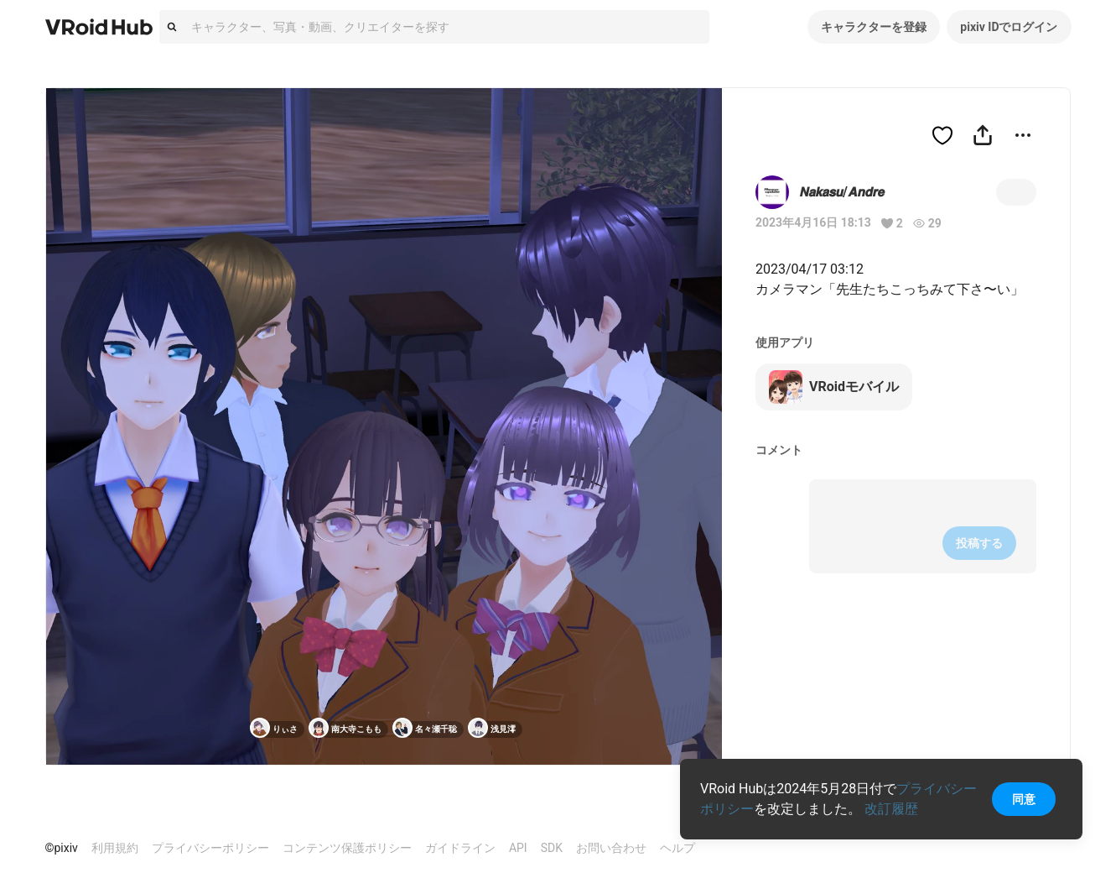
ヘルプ (677, 848)
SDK (552, 848)
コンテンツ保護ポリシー (347, 848)
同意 (1024, 799)
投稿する (979, 543)
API (518, 848)
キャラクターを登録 (874, 27)
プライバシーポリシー (210, 848)
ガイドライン (460, 848)
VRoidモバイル (834, 387)
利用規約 (114, 848)
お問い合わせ (611, 848)
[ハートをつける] (942, 135)
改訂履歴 (891, 809)
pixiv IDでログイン (1008, 27)
